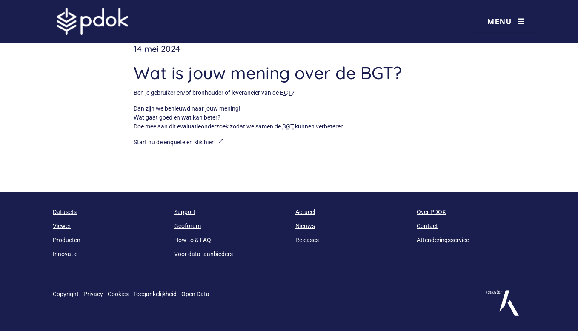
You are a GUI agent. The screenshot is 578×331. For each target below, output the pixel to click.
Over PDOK (431, 211)
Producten (66, 240)
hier (213, 142)
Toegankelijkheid (155, 294)
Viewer (62, 226)
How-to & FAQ (192, 240)
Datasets (65, 211)
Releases (307, 240)
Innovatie (65, 254)
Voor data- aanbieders (203, 254)
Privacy (93, 294)
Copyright (66, 294)
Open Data (195, 294)
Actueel (305, 211)
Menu (506, 21)
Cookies (118, 294)
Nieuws (305, 226)
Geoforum (187, 226)
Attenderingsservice (443, 240)
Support (184, 211)
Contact (427, 226)
